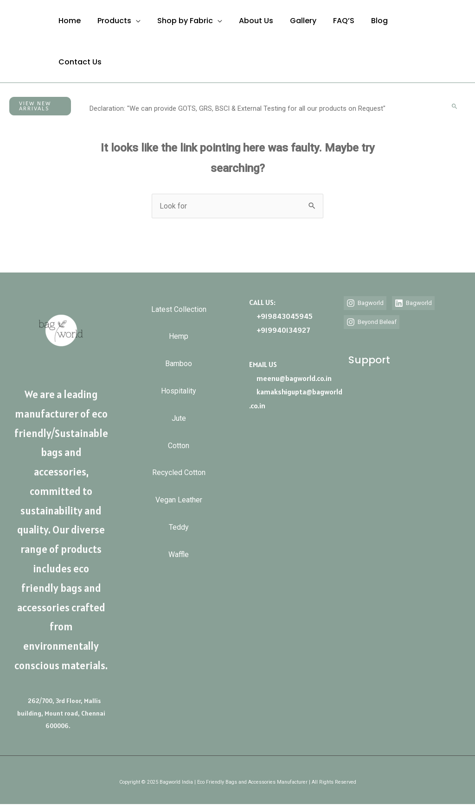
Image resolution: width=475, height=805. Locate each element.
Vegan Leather (178, 509)
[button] (40, 106)
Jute (179, 423)
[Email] (462, 48)
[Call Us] (459, 33)
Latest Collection (178, 309)
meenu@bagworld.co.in (294, 377)
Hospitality (178, 395)
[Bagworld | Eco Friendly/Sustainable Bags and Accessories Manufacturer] (16, 41)
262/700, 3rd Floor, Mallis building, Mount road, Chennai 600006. (61, 713)
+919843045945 (285, 315)
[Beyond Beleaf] (376, 336)
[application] (133, 20)
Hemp (178, 338)
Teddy (179, 538)
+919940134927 (283, 329)
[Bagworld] (367, 303)
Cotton (178, 452)
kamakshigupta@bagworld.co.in (295, 398)
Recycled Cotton (178, 481)
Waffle (178, 567)
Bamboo (178, 366)
